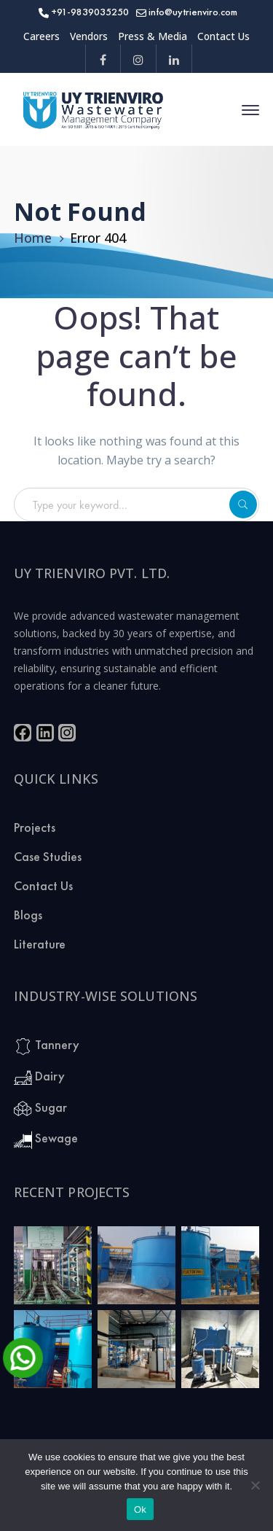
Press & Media (152, 36)
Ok (140, 1509)
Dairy (39, 1077)
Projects (34, 827)
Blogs (28, 914)
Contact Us (223, 36)
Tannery (46, 1046)
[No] (255, 1485)
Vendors (89, 36)
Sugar (40, 1108)
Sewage (46, 1139)
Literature (40, 943)
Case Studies (48, 856)
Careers (41, 36)
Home (33, 237)
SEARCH (243, 504)
